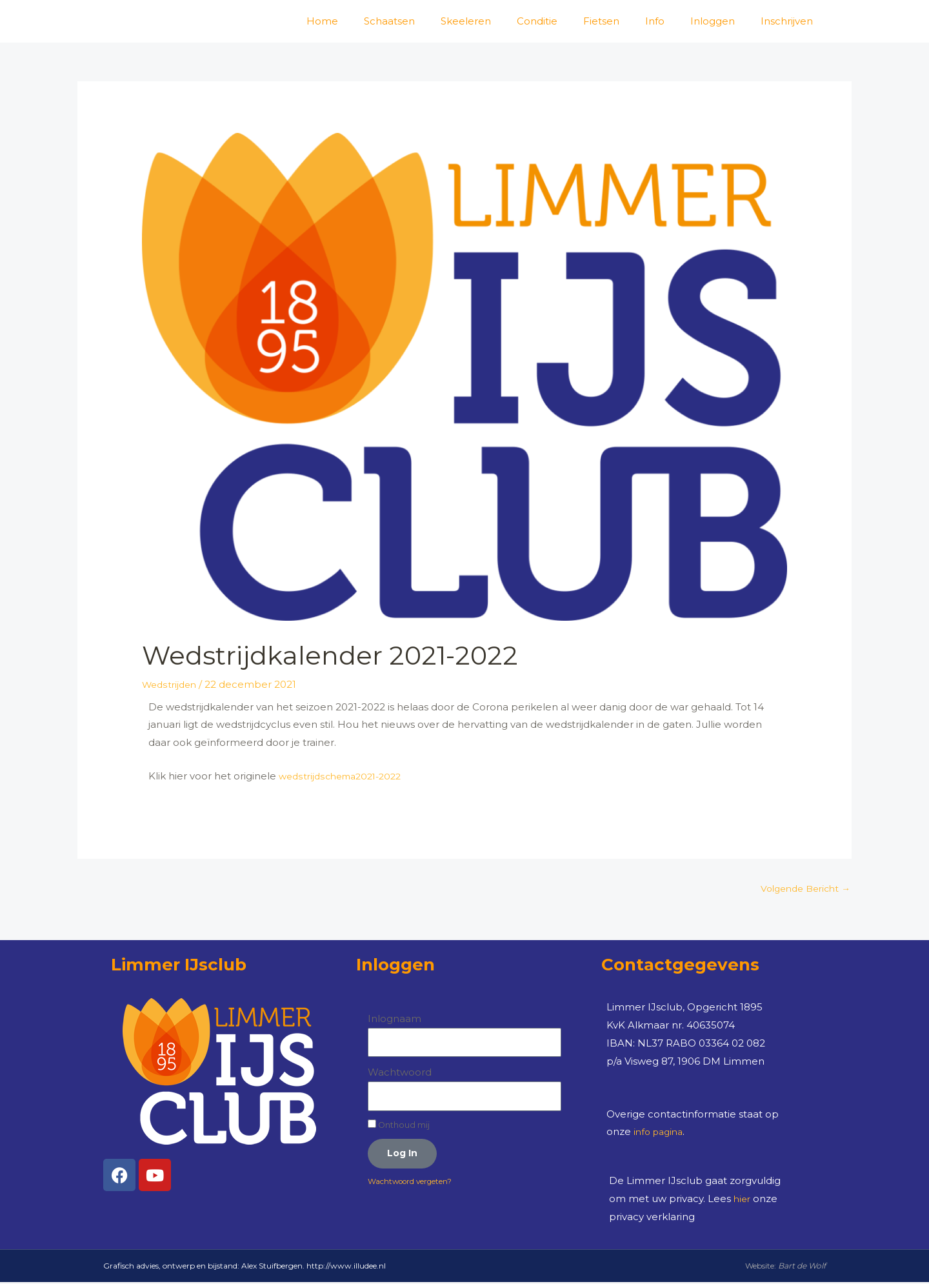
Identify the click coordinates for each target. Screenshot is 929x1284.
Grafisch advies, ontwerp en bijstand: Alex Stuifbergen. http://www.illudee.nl (244, 1267)
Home (322, 21)
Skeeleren (466, 21)
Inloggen (712, 21)
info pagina (661, 1133)
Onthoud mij (399, 1126)
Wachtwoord (400, 1074)
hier (743, 1200)
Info (654, 21)
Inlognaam (394, 1020)
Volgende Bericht (801, 889)
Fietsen (601, 21)
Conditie (537, 21)
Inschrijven (787, 21)
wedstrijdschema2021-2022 (345, 776)
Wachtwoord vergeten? (418, 1185)
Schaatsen (389, 21)
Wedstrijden (171, 684)
